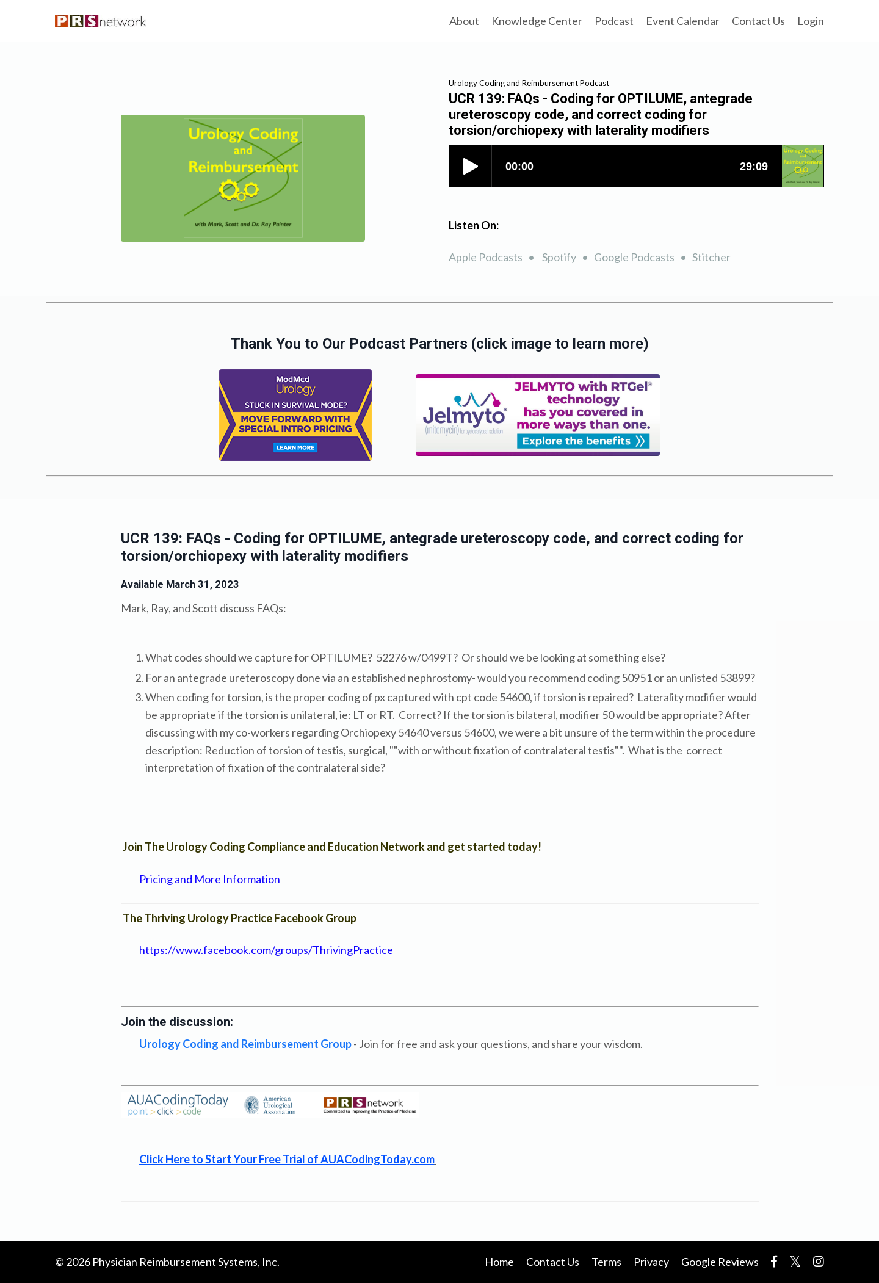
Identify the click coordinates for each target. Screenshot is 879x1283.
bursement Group (245, 1043)
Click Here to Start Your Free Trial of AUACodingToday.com (287, 1159)
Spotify (559, 257)
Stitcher (711, 257)
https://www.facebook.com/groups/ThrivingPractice (266, 949)
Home (499, 1261)
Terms (606, 1261)
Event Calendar (683, 20)
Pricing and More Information (209, 879)
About (464, 20)
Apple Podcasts (486, 257)
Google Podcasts (634, 257)
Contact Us (758, 20)
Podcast (614, 20)
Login (810, 20)
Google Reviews (720, 1261)
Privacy (651, 1261)
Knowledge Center (536, 20)
